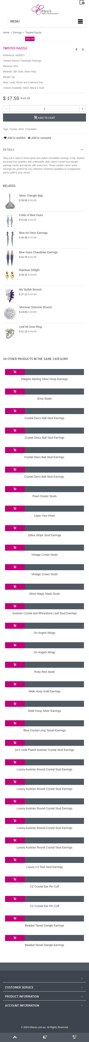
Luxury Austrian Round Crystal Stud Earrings (45, 769)
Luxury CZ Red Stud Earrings (44, 867)
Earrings (17, 32)
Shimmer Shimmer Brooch (35, 307)
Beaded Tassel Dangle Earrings (44, 925)
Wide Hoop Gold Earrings (44, 691)
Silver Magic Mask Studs (44, 593)
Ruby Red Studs (44, 671)
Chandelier (31, 129)
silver (21, 129)
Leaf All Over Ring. (31, 326)
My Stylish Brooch (30, 289)
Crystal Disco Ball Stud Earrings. (44, 457)
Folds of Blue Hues (31, 215)
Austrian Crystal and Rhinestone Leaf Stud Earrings (44, 613)
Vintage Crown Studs (44, 554)
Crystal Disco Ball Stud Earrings (44, 418)
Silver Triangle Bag (31, 195)
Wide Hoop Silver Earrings (44, 710)
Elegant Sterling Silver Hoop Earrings (44, 379)
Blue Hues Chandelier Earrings (38, 252)
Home (6, 32)
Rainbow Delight (29, 270)
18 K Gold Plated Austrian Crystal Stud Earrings (44, 749)
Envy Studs (44, 398)
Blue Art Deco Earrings (33, 232)
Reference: (9, 55)
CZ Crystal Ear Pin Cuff (44, 886)
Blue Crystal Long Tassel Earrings (45, 730)
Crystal (13, 129)
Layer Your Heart (44, 515)
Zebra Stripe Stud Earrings (44, 535)
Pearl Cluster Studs (44, 496)
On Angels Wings (44, 632)
